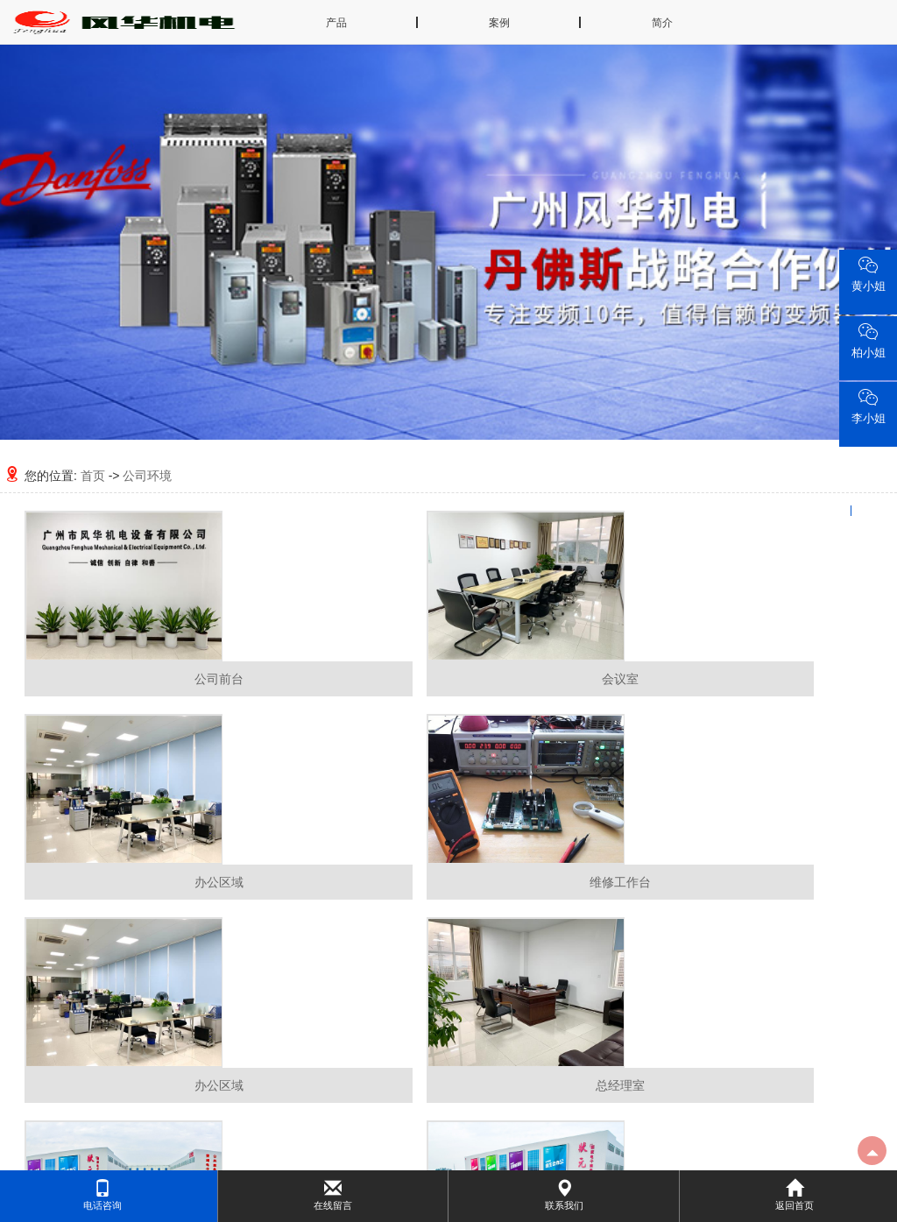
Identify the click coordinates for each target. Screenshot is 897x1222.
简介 (662, 23)
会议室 (620, 679)
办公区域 (219, 882)
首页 (93, 476)
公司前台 (219, 679)
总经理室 (620, 1085)
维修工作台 (620, 882)
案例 (499, 23)
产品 (336, 23)
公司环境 (147, 476)
